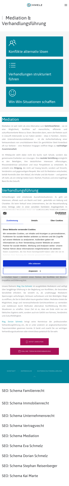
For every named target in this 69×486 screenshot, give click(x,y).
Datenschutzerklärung (49, 371)
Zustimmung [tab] (12, 220)
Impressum (26, 371)
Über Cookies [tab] (57, 220)
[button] (66, 5)
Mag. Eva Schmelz (24, 286)
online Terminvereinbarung (34, 351)
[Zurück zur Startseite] (34, 5)
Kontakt (11, 371)
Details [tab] (34, 220)
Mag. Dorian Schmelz (12, 321)
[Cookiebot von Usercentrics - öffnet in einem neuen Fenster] (55, 213)
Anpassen (34, 271)
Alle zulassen (34, 263)
